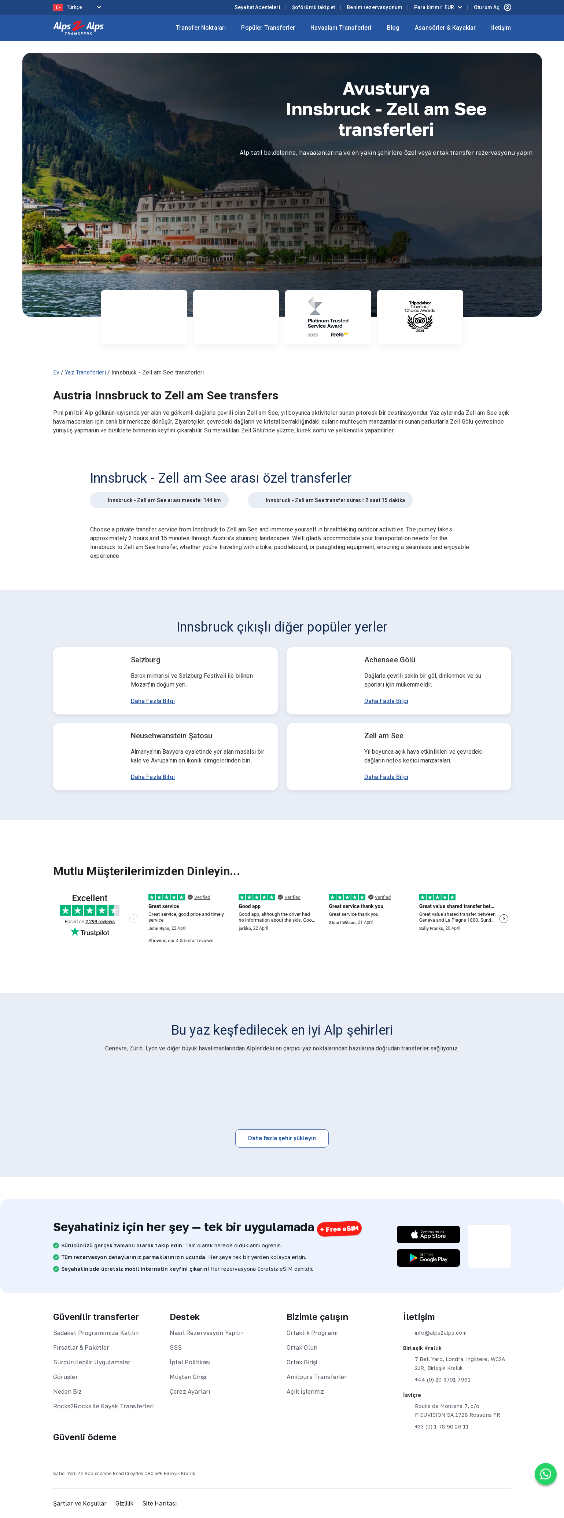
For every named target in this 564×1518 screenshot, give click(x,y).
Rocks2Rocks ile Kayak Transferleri (103, 1406)
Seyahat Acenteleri (257, 7)
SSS (176, 1347)
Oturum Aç (492, 7)
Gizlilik (125, 1503)
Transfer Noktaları (201, 27)
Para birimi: (434, 7)
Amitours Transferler (317, 1376)
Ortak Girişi (302, 1362)
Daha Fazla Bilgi (153, 701)
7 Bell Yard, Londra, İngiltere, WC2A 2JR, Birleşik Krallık (454, 1363)
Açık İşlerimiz (305, 1391)
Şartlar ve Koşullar (80, 1503)
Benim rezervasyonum (374, 7)
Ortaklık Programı (312, 1332)
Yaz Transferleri (85, 372)
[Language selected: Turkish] (78, 7)
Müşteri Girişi (188, 1376)
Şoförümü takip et (313, 7)
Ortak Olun (302, 1347)
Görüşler (65, 1376)
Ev (56, 372)
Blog (393, 27)
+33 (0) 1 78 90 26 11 (436, 1426)
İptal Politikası (190, 1362)
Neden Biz (67, 1391)
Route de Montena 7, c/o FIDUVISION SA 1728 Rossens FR (451, 1410)
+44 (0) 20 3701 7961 (437, 1379)
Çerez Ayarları (190, 1391)
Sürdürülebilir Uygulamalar (92, 1362)
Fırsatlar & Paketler (81, 1347)
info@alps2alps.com (435, 1332)
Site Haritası (160, 1503)
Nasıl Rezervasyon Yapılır (207, 1332)
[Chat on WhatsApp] (546, 1474)
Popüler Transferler (268, 27)
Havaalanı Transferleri (340, 27)
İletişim (501, 27)
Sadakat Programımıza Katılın (96, 1332)
